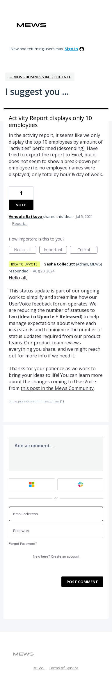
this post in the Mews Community (57, 388)
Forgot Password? (23, 544)
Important (55, 250)
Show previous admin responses (36, 401)
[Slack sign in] (80, 484)
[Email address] (56, 514)
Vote (21, 204)
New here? (56, 556)
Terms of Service (64, 667)
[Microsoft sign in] (32, 484)
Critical (87, 250)
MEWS (39, 667)
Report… (19, 223)
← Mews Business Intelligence (40, 76)
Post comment (82, 581)
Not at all (25, 250)
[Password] (56, 531)
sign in (71, 48)
